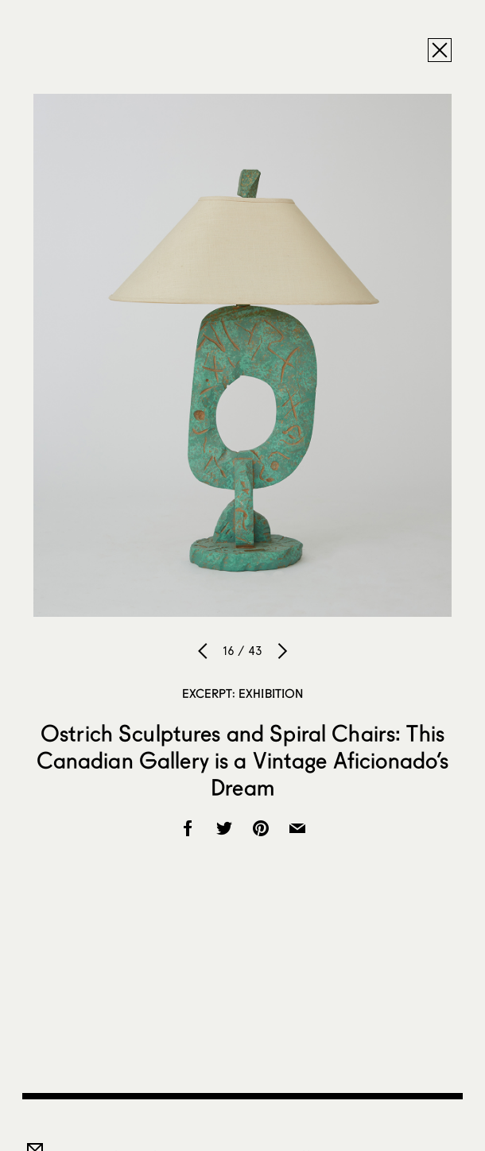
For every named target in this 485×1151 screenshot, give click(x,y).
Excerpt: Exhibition (243, 693)
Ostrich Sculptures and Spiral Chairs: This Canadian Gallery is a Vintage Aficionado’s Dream (243, 759)
